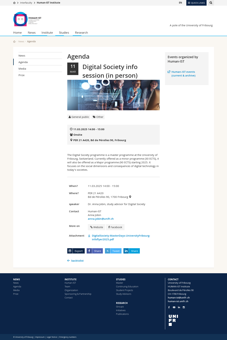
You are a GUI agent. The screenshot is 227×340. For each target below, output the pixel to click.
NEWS (16, 279)
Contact (69, 297)
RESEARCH (122, 303)
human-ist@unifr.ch (179, 297)
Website (96, 227)
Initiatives (121, 310)
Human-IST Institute (48, 2)
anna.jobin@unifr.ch (101, 219)
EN (180, 2)
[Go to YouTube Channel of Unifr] (174, 307)
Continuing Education (127, 286)
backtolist (77, 260)
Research (81, 32)
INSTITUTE (70, 279)
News (32, 32)
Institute (47, 32)
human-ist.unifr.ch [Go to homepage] (178, 301)
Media (22, 68)
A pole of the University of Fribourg (191, 25)
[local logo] (191, 320)
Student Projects (124, 290)
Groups (120, 306)
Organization (71, 290)
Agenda (23, 62)
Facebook (115, 227)
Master (119, 282)
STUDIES (120, 279)
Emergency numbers (67, 337)
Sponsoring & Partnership (78, 293)
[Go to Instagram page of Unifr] (184, 307)
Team (67, 286)
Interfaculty (26, 2)
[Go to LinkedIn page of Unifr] (179, 307)
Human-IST (70, 282)
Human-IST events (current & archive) (183, 73)
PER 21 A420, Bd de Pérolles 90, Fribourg (99, 140)
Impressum (40, 337)
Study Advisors (123, 293)
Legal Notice (52, 337)
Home (17, 32)
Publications (122, 314)
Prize (21, 75)
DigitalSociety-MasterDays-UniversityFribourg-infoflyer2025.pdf (121, 237)
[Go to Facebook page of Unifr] (169, 307)
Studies (64, 32)
